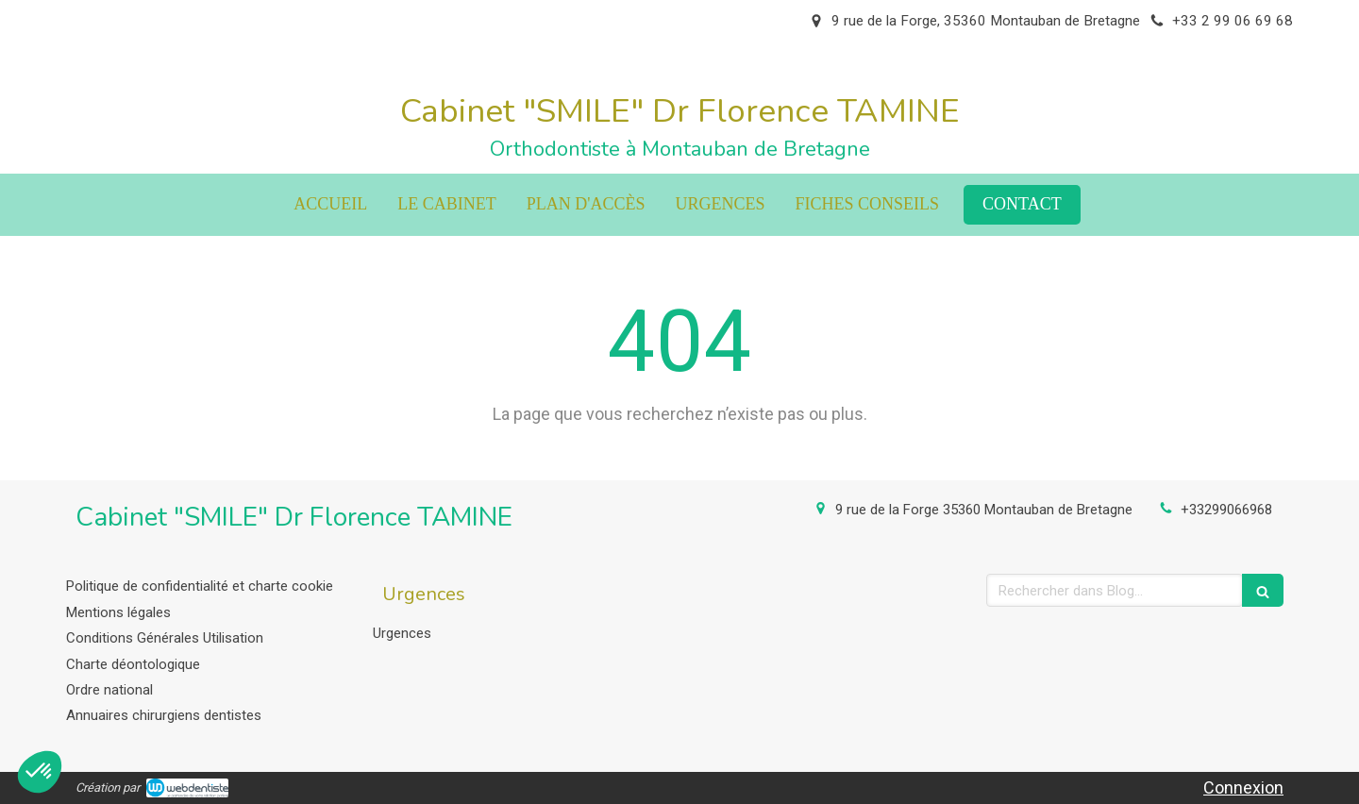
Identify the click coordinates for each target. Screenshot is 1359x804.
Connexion (1243, 787)
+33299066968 (1226, 509)
